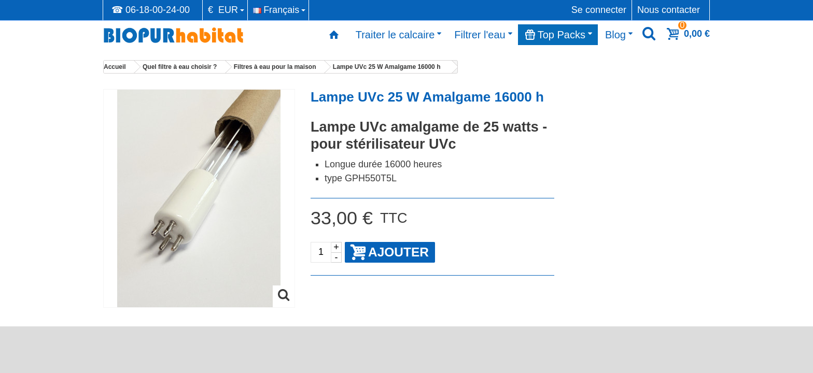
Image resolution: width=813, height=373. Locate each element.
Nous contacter (668, 10)
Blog (619, 34)
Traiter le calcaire (399, 34)
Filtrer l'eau (483, 34)
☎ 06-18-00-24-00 (150, 10)
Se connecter (598, 10)
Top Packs (559, 34)
